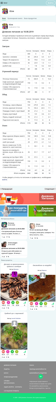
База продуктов (30, 18)
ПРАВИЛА (16, 391)
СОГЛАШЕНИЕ (8, 391)
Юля (11, 11)
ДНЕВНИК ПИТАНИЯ (10, 365)
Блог (4, 18)
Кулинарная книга (15, 18)
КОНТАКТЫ (18, 387)
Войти (51, 3)
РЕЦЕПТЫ (7, 369)
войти (4, 180)
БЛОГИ (6, 373)
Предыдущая (6, 189)
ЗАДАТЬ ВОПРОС (9, 387)
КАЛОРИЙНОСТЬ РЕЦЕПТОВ (38, 373)
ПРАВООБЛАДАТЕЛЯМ (10, 377)
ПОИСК (31, 365)
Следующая (50, 189)
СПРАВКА (6, 381)
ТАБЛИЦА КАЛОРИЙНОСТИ (37, 369)
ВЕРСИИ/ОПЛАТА (9, 383)
